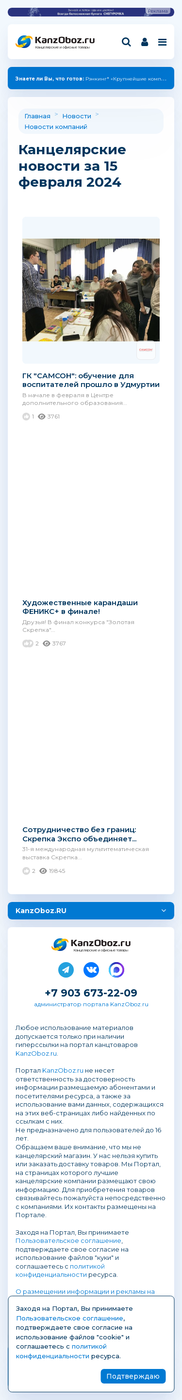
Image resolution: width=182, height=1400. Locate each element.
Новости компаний (55, 126)
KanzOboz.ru (36, 1053)
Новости (76, 116)
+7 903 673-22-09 (91, 993)
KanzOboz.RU (41, 910)
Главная (37, 116)
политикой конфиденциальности (60, 1270)
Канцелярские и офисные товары (62, 47)
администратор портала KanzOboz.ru (91, 1004)
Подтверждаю (133, 1376)
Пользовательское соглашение (68, 1240)
